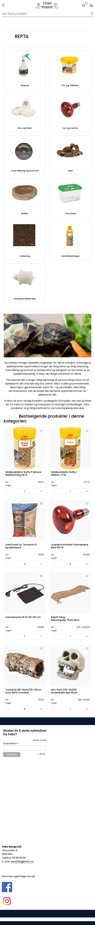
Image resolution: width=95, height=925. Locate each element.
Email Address (11, 743)
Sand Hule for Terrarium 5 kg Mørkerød (21, 546)
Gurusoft (47, 919)
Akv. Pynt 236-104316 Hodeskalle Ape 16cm (64, 691)
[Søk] (46, 14)
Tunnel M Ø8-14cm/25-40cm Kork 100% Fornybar (23, 691)
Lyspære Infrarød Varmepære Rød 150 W (69, 546)
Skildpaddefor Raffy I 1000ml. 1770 (64, 474)
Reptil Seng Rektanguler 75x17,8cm (65, 619)
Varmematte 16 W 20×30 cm (23, 617)
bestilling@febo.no (22, 861)
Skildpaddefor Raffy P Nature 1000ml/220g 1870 (23, 474)
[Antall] (24, 491)
